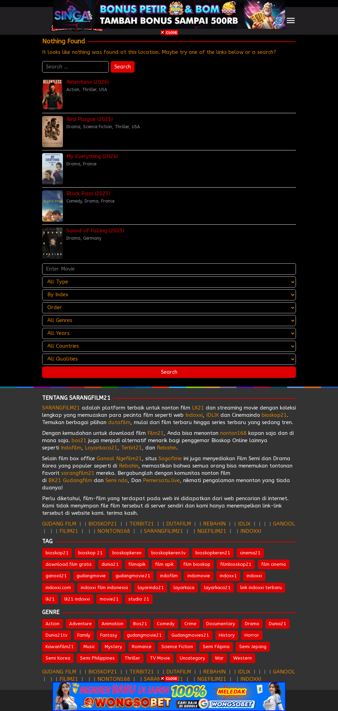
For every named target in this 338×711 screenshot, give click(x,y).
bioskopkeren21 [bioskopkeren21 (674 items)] (212, 552)
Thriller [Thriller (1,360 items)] (132, 658)
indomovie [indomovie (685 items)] (198, 575)
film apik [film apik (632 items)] (164, 564)
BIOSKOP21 (102, 524)
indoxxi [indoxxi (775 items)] (254, 575)
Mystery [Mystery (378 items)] (113, 646)
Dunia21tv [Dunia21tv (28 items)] (56, 635)
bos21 (79, 440)
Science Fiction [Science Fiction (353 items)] (177, 646)
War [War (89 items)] (219, 658)
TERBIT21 (141, 524)
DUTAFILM (178, 524)
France (89, 164)
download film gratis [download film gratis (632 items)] (69, 564)
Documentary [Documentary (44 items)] (220, 623)
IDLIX (212, 415)
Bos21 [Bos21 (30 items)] (140, 623)
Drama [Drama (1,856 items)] (252, 623)
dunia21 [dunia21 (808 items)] (110, 564)
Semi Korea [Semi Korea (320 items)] (58, 658)
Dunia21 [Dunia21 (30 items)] (277, 623)
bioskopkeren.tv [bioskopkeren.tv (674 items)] (168, 552)
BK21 (54, 480)
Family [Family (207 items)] (83, 635)
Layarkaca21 (101, 448)
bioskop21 (274, 415)
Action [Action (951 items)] (52, 623)
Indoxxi (194, 415)
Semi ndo (116, 480)
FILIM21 (68, 531)
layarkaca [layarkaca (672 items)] (184, 587)
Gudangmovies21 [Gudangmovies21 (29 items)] (190, 635)
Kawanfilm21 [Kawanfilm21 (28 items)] (60, 646)
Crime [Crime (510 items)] (190, 623)
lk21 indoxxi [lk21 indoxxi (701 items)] (77, 599)
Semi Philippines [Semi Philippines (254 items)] (97, 658)
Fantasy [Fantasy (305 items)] (108, 635)
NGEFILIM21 (211, 531)
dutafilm (119, 422)
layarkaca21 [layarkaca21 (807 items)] (217, 587)
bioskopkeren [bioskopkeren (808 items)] (127, 552)
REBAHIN (214, 524)
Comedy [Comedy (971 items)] (166, 623)
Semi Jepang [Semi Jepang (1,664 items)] (252, 646)
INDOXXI (250, 531)
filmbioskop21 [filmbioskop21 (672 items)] (235, 564)
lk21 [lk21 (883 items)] (50, 599)
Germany (92, 238)
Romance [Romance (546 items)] (142, 646)
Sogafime (170, 458)
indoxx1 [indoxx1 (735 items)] (228, 575)
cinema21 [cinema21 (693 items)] (250, 552)
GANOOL (284, 524)
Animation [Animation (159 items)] (112, 623)
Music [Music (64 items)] (89, 646)
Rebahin (166, 448)
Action (72, 89)
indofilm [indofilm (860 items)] (169, 575)
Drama (73, 126)
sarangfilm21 (78, 473)
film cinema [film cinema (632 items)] (273, 564)
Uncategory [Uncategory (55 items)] (192, 658)
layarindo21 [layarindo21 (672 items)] (151, 587)
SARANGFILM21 (61, 408)
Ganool (105, 458)
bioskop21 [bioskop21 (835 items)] (57, 552)
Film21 (155, 433)
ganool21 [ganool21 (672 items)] (56, 575)
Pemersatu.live (161, 480)
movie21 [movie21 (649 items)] (109, 599)
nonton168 (233, 433)
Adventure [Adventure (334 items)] (80, 623)
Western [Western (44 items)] (242, 658)
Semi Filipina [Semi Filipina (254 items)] (216, 646)
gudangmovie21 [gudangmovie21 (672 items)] (132, 575)
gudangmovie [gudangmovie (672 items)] (91, 575)
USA (103, 89)
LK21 (198, 408)
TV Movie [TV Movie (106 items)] (160, 658)
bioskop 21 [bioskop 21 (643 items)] (90, 552)
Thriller (89, 89)
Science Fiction (97, 126)
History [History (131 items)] (227, 635)
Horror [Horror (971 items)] (251, 635)
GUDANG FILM (59, 524)
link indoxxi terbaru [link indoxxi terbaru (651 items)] (261, 587)
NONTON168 (113, 531)
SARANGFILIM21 (163, 531)
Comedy (74, 201)
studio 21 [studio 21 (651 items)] (138, 599)
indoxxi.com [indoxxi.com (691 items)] (58, 587)
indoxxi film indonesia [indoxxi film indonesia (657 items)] (104, 587)
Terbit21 (131, 448)
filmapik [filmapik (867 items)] (136, 564)
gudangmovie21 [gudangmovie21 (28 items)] (144, 635)
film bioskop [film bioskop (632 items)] (196, 564)
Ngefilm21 (129, 458)
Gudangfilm (77, 480)
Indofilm (71, 448)
